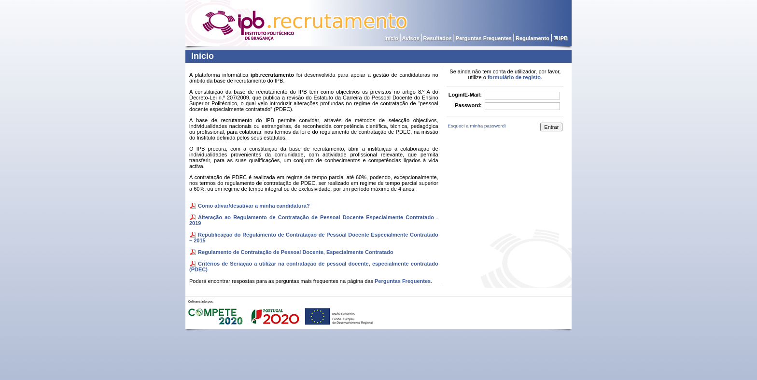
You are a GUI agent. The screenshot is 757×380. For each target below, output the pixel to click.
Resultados (437, 38)
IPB (563, 38)
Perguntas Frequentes (484, 38)
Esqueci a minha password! (477, 125)
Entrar (551, 127)
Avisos (411, 38)
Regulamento (532, 38)
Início (391, 38)
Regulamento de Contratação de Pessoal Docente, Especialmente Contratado (295, 252)
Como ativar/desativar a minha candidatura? (254, 206)
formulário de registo (514, 77)
